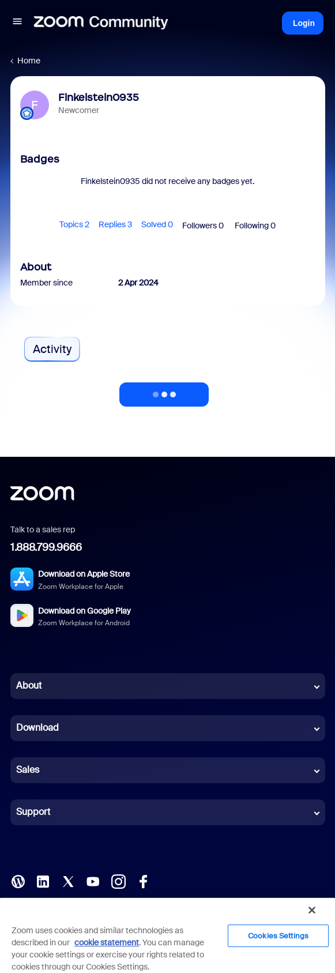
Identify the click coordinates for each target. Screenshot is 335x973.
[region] (167, 935)
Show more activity (164, 391)
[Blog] (17, 880)
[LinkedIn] (42, 880)
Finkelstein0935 (98, 97)
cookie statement (106, 942)
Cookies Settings (278, 936)
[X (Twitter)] (68, 880)
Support (33, 812)
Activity (52, 348)
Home (28, 60)
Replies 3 (115, 224)
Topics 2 (74, 224)
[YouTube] (92, 880)
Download (37, 728)
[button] (17, 23)
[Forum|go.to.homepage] (100, 23)
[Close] (311, 910)
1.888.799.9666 (46, 547)
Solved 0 (157, 224)
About (29, 685)
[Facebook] (142, 880)
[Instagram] (118, 880)
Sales (27, 770)
